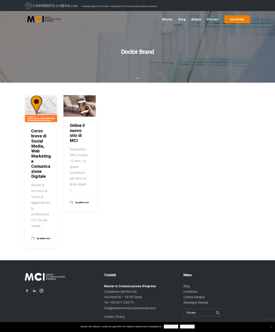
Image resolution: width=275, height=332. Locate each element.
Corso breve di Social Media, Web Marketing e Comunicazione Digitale (41, 153)
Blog (182, 20)
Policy (120, 316)
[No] (270, 327)
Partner (213, 20)
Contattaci (190, 291)
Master (167, 20)
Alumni (196, 20)
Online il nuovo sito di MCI (77, 133)
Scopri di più (187, 326)
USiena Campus (194, 297)
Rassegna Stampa (195, 302)
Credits (109, 316)
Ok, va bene (171, 326)
